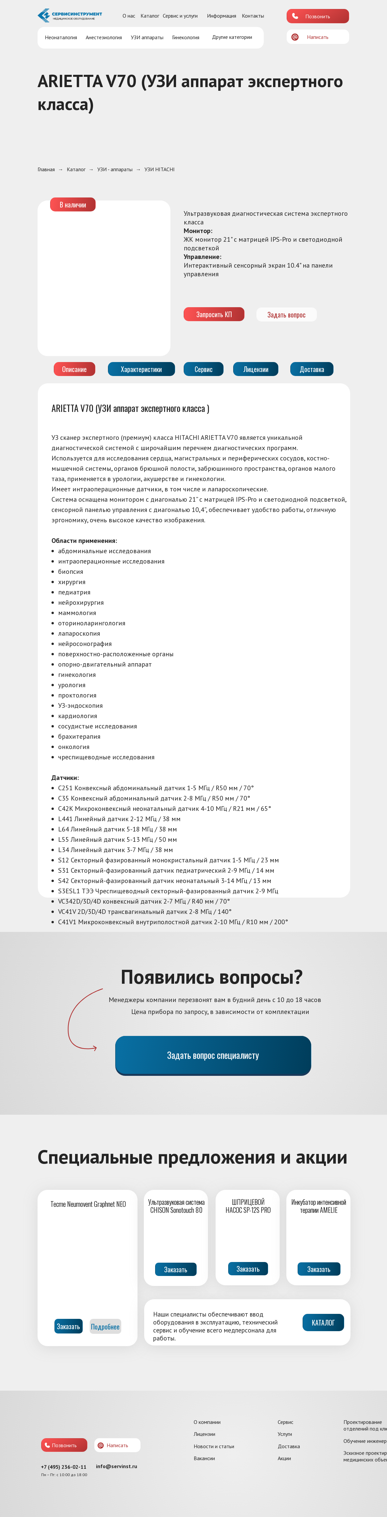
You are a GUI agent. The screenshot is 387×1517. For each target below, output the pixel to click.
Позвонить (317, 16)
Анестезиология (104, 37)
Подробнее (105, 1326)
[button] (295, 37)
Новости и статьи (214, 1446)
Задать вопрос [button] (286, 314)
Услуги (285, 1434)
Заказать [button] (175, 1269)
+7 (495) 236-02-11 (63, 1466)
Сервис (285, 1422)
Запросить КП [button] (214, 314)
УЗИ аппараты (147, 37)
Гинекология (185, 37)
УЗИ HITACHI (160, 169)
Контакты (253, 15)
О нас (129, 15)
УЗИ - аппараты (115, 169)
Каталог (150, 15)
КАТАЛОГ (323, 1322)
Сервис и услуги (180, 15)
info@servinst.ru (116, 1466)
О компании (207, 1422)
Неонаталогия (61, 37)
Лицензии (204, 1434)
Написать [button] (318, 37)
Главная (46, 169)
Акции (284, 1458)
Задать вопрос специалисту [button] (213, 1055)
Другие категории (232, 37)
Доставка (289, 1446)
